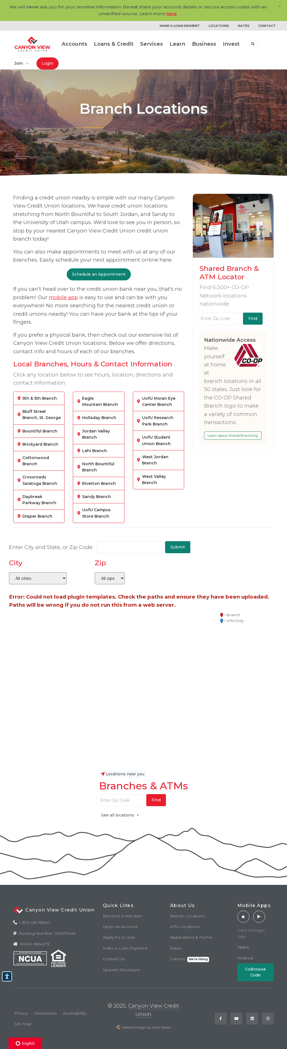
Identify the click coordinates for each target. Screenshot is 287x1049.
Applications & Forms (191, 937)
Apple (243, 947)
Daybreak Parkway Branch (39, 499)
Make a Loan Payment (125, 948)
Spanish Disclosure (121, 969)
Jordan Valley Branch (96, 434)
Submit (177, 547)
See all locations (120, 815)
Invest (231, 44)
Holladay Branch (99, 417)
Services (151, 44)
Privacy (21, 1013)
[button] (252, 44)
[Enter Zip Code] (219, 319)
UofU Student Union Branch (156, 440)
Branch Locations (187, 915)
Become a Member (122, 915)
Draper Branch (37, 516)
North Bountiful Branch (98, 467)
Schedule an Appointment (99, 274)
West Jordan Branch (155, 460)
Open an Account (120, 926)
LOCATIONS (219, 26)
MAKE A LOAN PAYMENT (180, 26)
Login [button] (47, 63)
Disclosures (45, 1013)
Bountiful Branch (39, 431)
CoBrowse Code (255, 972)
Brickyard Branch (40, 444)
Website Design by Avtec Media (146, 1027)
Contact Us (113, 958)
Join (18, 63)
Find (156, 800)
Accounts (74, 44)
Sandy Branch (96, 496)
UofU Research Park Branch (157, 420)
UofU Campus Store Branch (96, 512)
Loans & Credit (113, 44)
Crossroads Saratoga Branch (39, 480)
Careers (189, 959)
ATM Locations (184, 926)
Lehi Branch (94, 450)
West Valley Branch (154, 479)
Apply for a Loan (119, 937)
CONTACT (267, 26)
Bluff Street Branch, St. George (41, 414)
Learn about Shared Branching (233, 435)
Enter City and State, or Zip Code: (51, 547)
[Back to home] (32, 44)
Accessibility (74, 1013)
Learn (177, 44)
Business (204, 44)
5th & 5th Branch (39, 398)
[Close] (279, 6)
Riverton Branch (99, 483)
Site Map (23, 1023)
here (171, 13)
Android (245, 957)
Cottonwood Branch (35, 460)
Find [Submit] (252, 318)
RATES (243, 26)
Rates (175, 948)
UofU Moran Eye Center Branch (158, 401)
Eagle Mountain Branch (100, 401)
